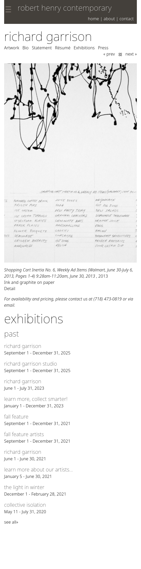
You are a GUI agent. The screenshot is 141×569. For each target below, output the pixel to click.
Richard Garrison (48, 36)
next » (131, 54)
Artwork (11, 48)
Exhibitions (84, 48)
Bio (26, 48)
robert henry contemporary (64, 7)
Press (103, 48)
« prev (109, 54)
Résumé (62, 48)
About (109, 19)
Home (93, 19)
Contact (126, 19)
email (9, 305)
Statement (42, 48)
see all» (11, 522)
